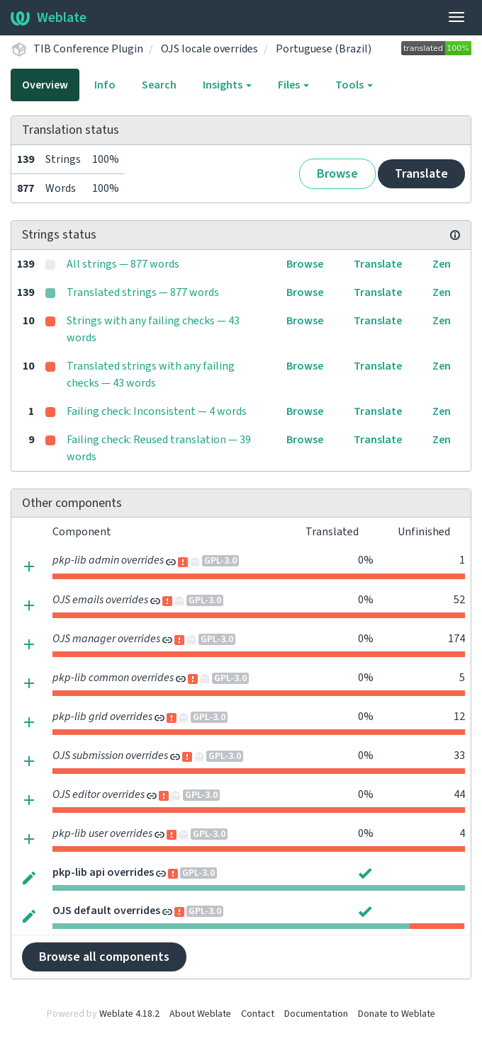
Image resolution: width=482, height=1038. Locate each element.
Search (159, 85)
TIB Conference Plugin (88, 49)
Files (293, 85)
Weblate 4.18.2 (129, 1014)
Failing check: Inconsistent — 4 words (157, 411)
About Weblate (200, 1014)
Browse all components (104, 957)
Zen (441, 264)
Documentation (316, 1014)
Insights (227, 85)
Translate (421, 174)
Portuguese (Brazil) (323, 49)
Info (105, 85)
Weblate (48, 18)
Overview (45, 85)
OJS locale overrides (209, 49)
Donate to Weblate (396, 1014)
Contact (257, 1014)
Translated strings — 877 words (143, 292)
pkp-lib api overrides (103, 872)
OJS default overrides (106, 910)
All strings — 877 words (123, 264)
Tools (354, 85)
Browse (337, 174)
